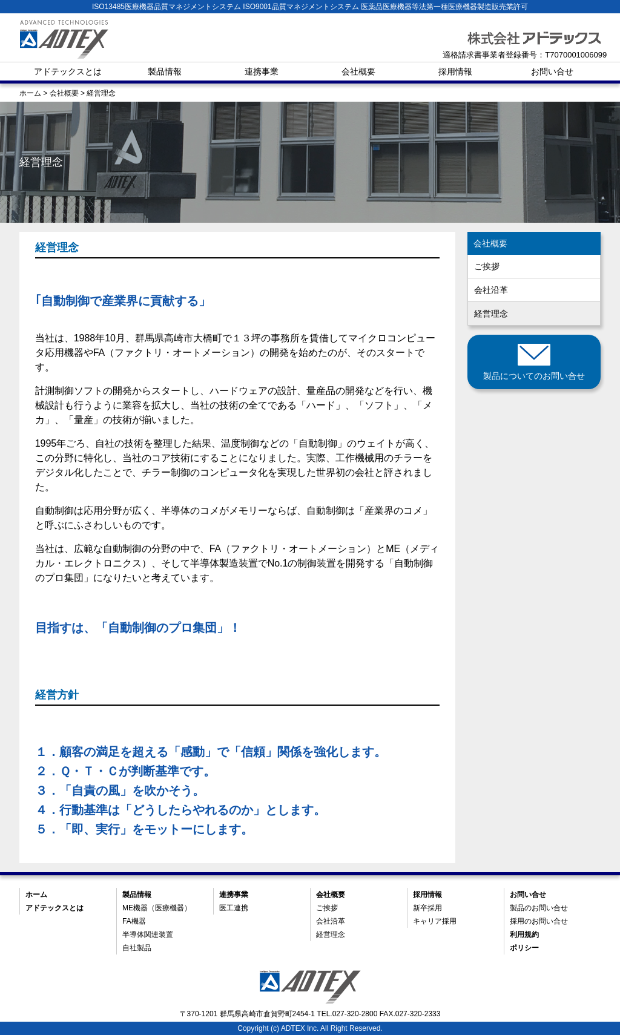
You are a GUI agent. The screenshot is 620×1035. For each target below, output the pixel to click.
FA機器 (134, 921)
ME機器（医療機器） (156, 908)
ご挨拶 (487, 266)
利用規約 (524, 934)
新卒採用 (427, 908)
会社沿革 (491, 290)
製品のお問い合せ (539, 908)
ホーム (36, 894)
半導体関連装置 (147, 934)
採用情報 (455, 71)
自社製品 (136, 948)
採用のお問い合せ (539, 921)
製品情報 (165, 71)
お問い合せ (552, 71)
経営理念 (491, 313)
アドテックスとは (68, 71)
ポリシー (524, 948)
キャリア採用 (435, 921)
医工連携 (233, 908)
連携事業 (262, 71)
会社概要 (358, 71)
